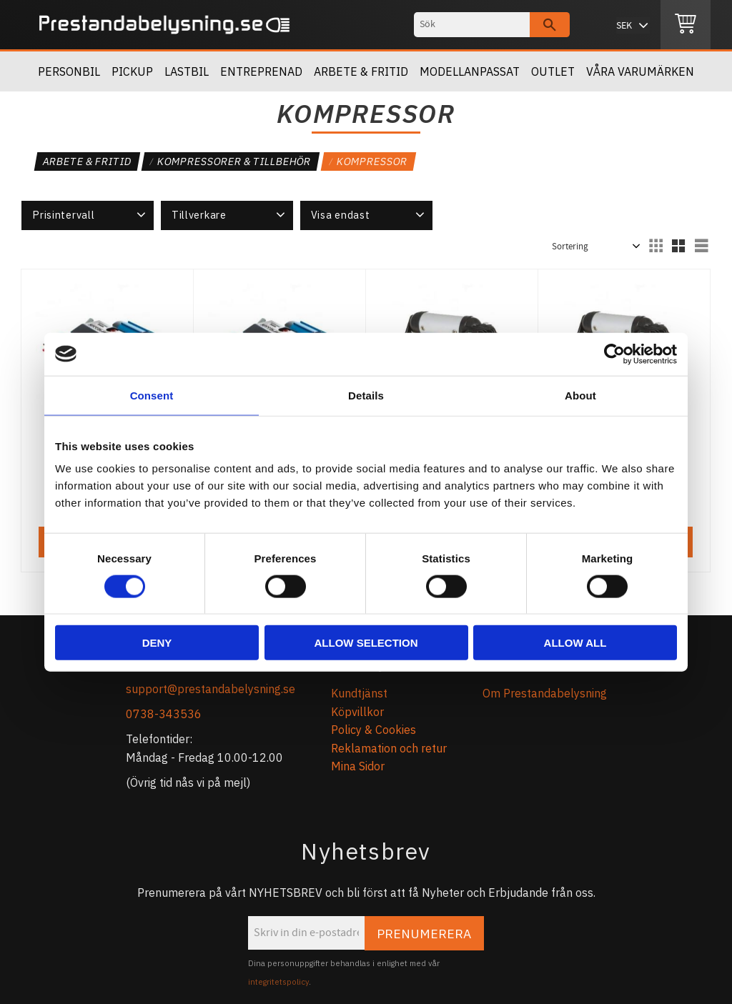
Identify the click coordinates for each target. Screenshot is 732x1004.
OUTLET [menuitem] (553, 71)
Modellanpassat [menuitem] (470, 71)
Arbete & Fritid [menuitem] (361, 71)
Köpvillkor (357, 712)
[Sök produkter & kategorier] (472, 24)
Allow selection (366, 643)
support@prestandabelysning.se (210, 689)
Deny (157, 643)
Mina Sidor (358, 766)
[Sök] (550, 24)
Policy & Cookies (373, 729)
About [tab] (580, 395)
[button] (87, 215)
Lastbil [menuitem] (186, 71)
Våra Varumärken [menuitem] (640, 71)
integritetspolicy (278, 982)
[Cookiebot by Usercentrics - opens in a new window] (614, 353)
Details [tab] (366, 395)
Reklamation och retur (389, 748)
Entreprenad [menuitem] (261, 71)
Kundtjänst (359, 693)
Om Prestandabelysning (545, 693)
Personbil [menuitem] (69, 71)
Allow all (575, 643)
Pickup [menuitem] (132, 71)
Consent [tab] (152, 395)
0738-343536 (164, 714)
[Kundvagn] (685, 25)
